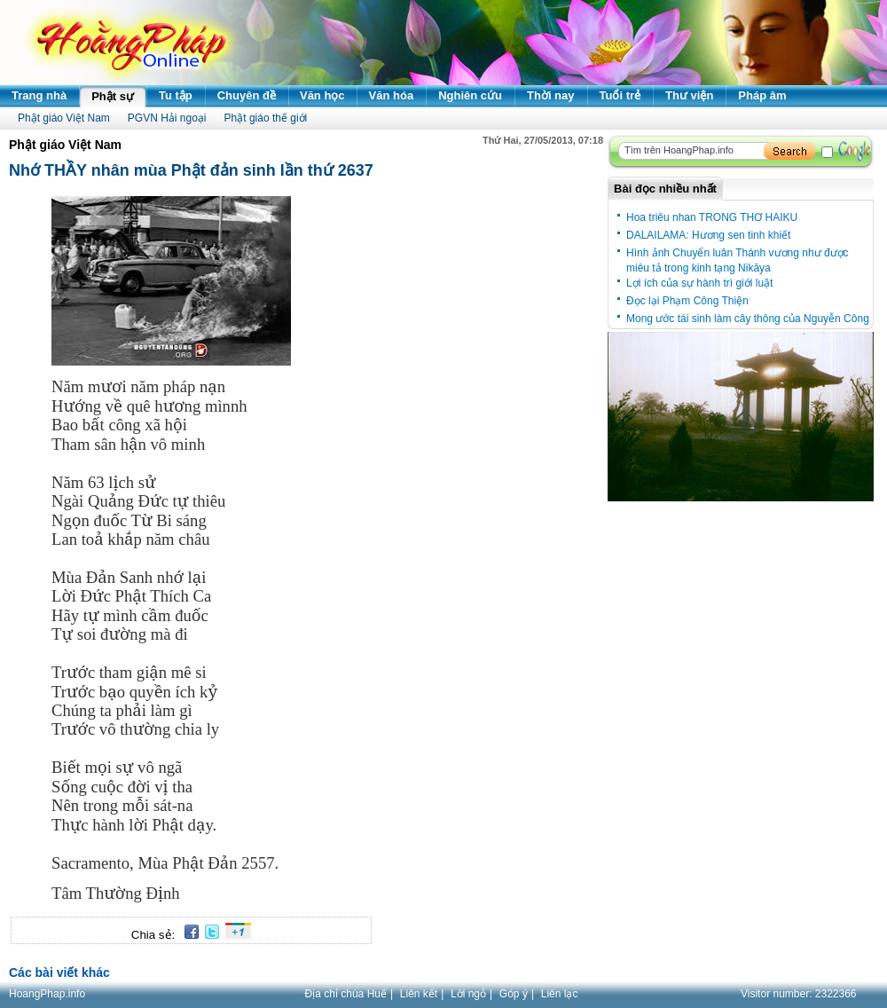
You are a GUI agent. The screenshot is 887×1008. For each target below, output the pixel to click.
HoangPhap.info (47, 994)
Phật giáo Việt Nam (64, 118)
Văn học (322, 95)
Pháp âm (762, 95)
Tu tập (175, 95)
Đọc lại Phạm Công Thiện (687, 301)
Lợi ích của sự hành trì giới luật (699, 283)
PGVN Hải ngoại (167, 118)
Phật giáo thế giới (266, 118)
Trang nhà (39, 95)
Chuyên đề (246, 95)
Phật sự (112, 96)
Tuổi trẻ (620, 95)
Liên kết (418, 994)
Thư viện (689, 95)
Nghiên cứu (470, 95)
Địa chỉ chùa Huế (346, 994)
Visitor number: (799, 994)
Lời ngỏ (468, 994)
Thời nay (551, 95)
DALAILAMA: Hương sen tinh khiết (708, 235)
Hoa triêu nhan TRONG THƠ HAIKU (711, 217)
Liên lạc (559, 994)
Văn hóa (391, 95)
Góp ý (513, 994)
